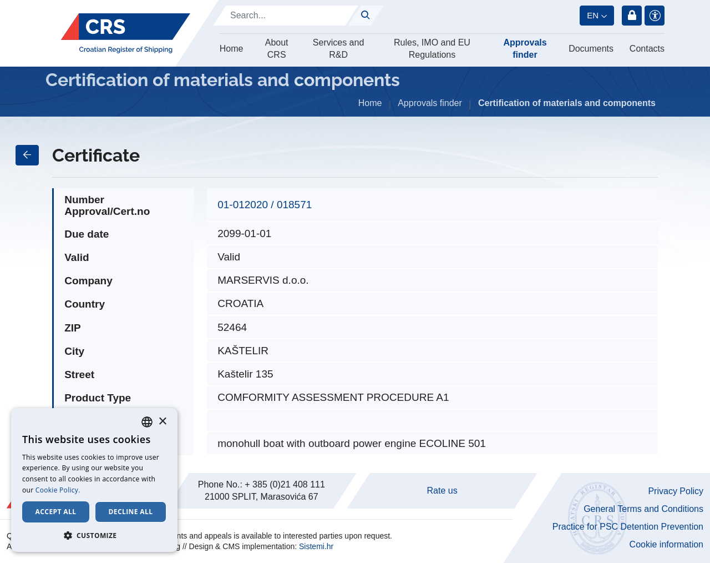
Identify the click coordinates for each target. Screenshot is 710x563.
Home (232, 48)
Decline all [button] (131, 511)
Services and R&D (338, 48)
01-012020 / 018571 (264, 204)
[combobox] (147, 422)
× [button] (162, 422)
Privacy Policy (675, 491)
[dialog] (94, 480)
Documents (591, 48)
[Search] (285, 16)
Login (632, 16)
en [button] (593, 15)
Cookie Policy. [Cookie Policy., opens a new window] (58, 490)
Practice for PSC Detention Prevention (627, 526)
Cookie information (666, 544)
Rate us (442, 490)
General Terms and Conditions (643, 509)
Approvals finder (524, 48)
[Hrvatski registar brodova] (125, 33)
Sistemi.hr (316, 546)
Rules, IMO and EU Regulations (432, 48)
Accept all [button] (56, 511)
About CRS (276, 48)
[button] (94, 535)
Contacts (647, 48)
